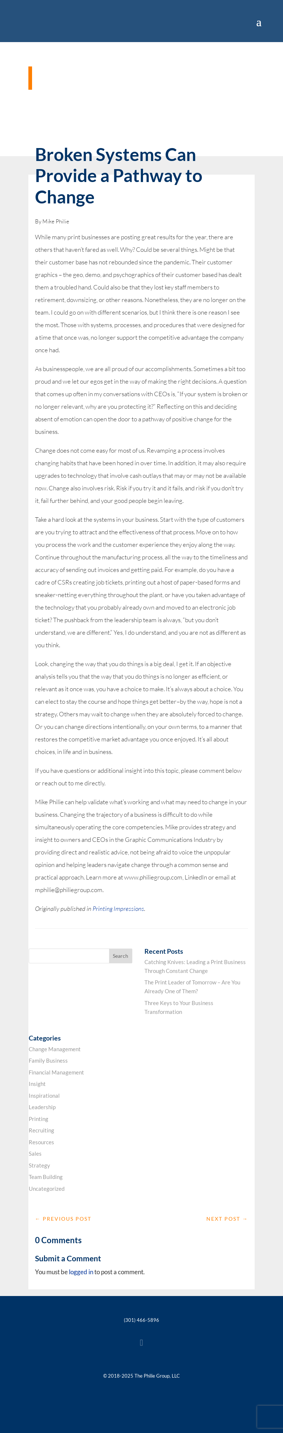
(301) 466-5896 (141, 1320)
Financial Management (56, 1072)
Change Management (55, 1049)
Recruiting (41, 1130)
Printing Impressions (118, 908)
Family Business (48, 1060)
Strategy (39, 1165)
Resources (41, 1142)
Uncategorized (46, 1188)
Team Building (46, 1176)
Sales (35, 1153)
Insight (37, 1083)
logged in (81, 1272)
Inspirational (44, 1095)
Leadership (42, 1107)
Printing (38, 1118)
